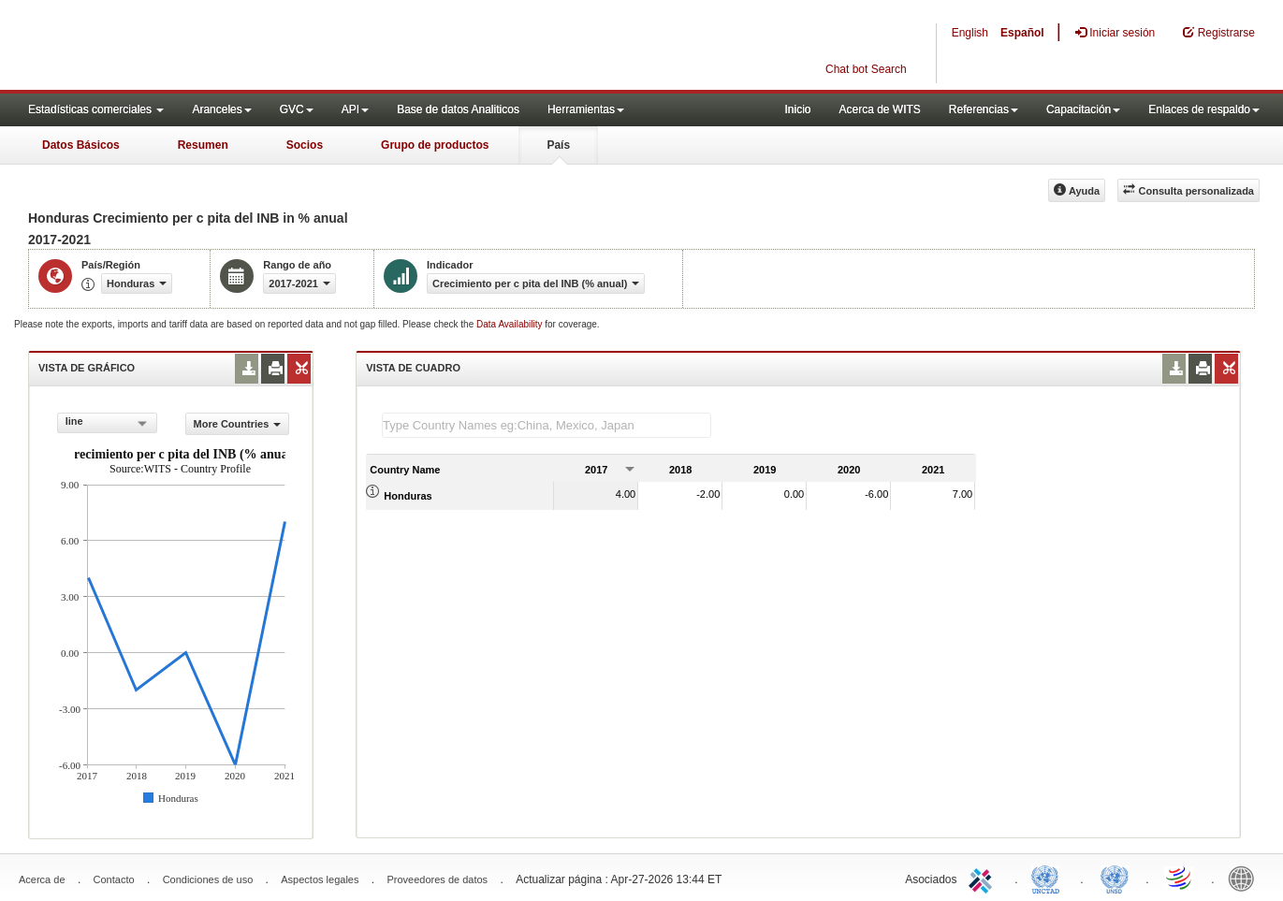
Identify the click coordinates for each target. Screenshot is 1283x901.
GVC (296, 109)
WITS (187, 47)
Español (1022, 32)
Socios (304, 145)
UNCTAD (1049, 877)
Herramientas (585, 109)
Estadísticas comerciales (96, 109)
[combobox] (107, 423)
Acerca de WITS (879, 109)
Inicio (797, 109)
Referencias (983, 109)
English (970, 32)
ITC (983, 877)
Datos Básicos (81, 145)
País (558, 145)
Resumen (203, 145)
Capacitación (1083, 109)
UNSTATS (1114, 877)
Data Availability (510, 324)
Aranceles (221, 109)
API (355, 109)
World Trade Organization (1180, 877)
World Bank (1245, 877)
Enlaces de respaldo (1204, 109)
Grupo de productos (434, 145)
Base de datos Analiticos (458, 109)
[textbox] (546, 425)
